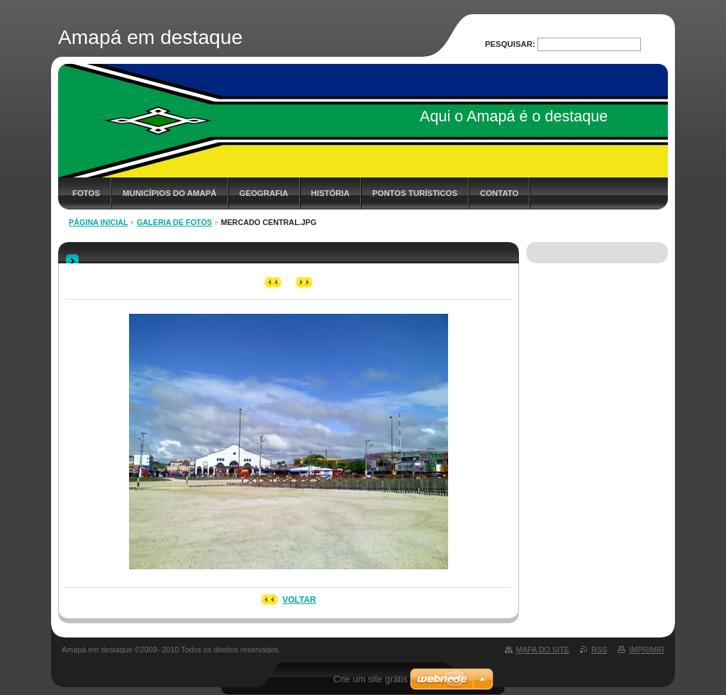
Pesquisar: (510, 44)
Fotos (86, 193)
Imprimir (646, 649)
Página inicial (98, 222)
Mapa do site (542, 649)
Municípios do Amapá (169, 193)
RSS (599, 649)
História (330, 193)
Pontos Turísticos (414, 193)
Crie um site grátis (370, 679)
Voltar (299, 600)
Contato (499, 193)
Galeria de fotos (174, 222)
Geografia (264, 193)
